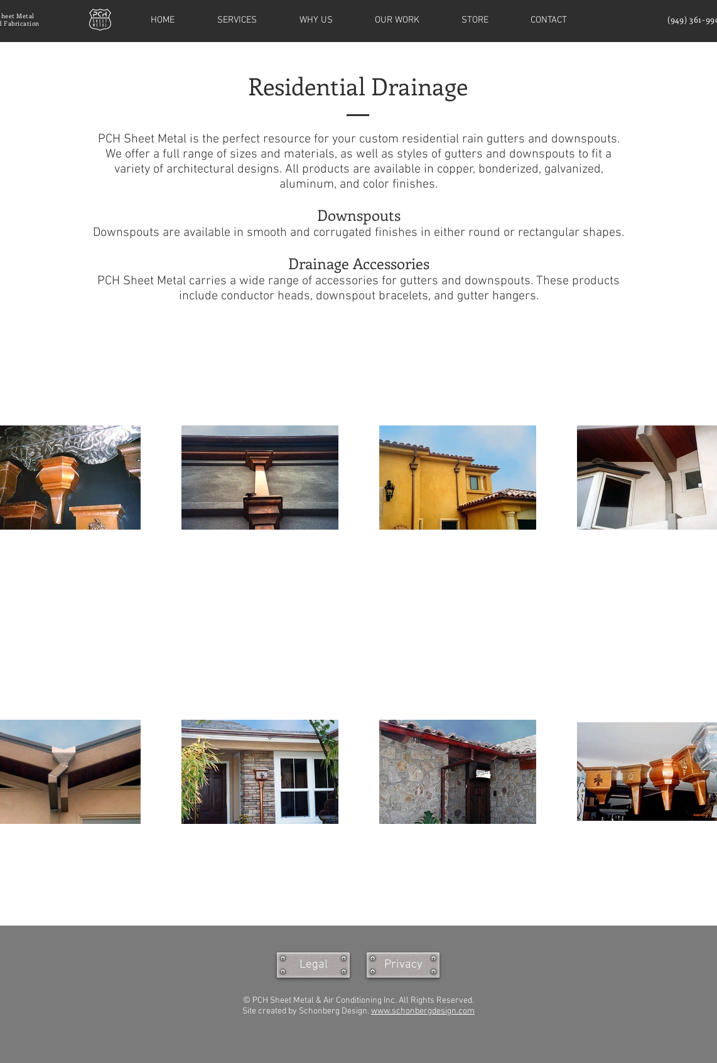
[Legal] (313, 965)
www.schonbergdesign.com (423, 1011)
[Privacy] (403, 965)
